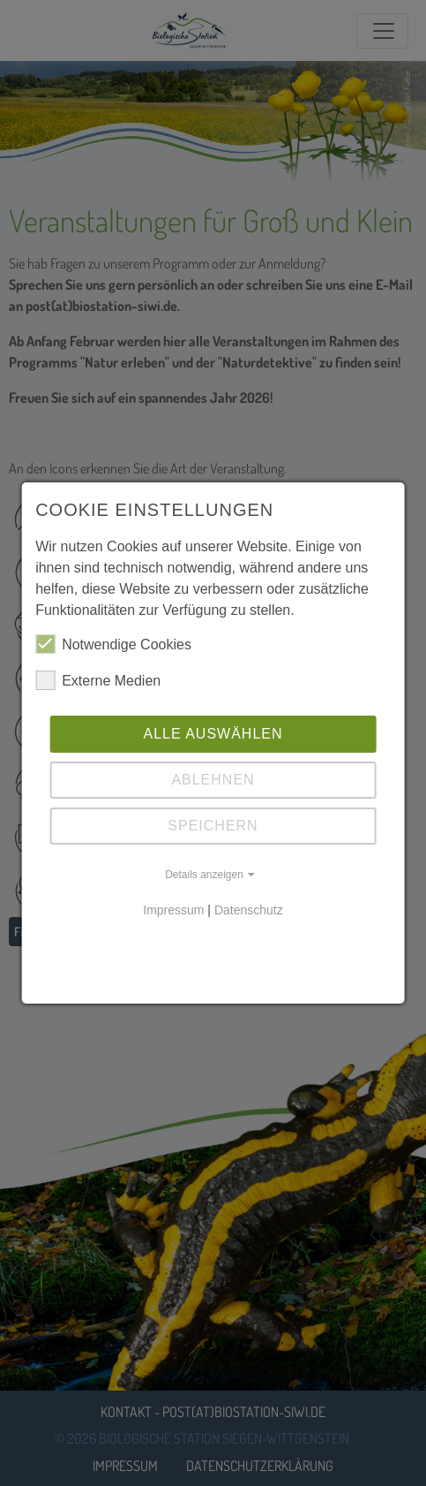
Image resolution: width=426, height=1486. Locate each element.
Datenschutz (248, 910)
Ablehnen (212, 779)
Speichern (213, 825)
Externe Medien (98, 680)
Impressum (173, 910)
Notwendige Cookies (113, 644)
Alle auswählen (212, 733)
